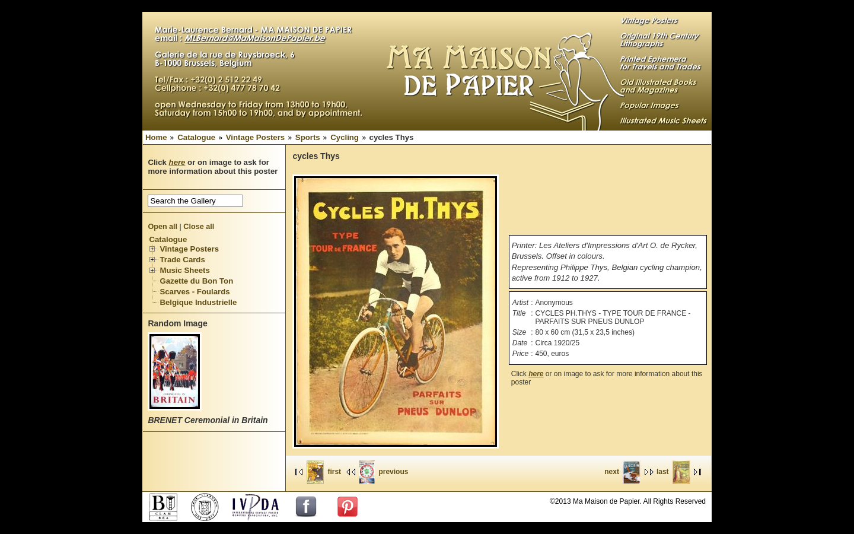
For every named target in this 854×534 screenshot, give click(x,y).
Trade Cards (182, 259)
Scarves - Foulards (195, 291)
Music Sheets (184, 270)
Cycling (344, 137)
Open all (162, 227)
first (324, 472)
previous (383, 472)
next (622, 472)
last (673, 472)
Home (156, 137)
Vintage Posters (255, 137)
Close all (198, 227)
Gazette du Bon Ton (196, 280)
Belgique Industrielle (198, 302)
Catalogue (196, 137)
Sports (307, 137)
